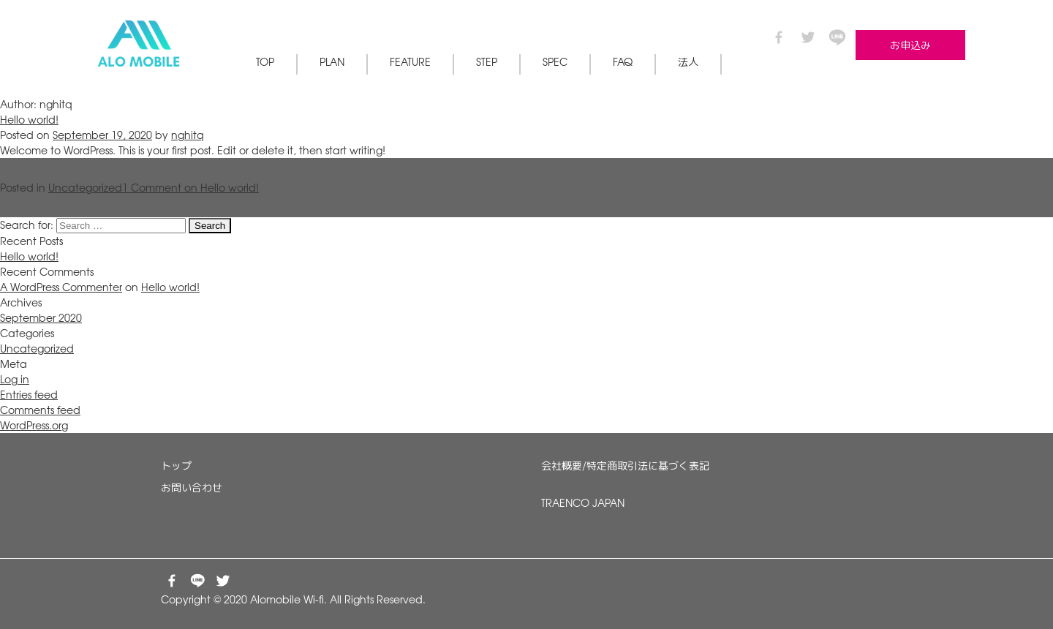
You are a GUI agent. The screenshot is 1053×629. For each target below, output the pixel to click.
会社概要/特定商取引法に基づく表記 (625, 465)
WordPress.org (34, 425)
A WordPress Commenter (61, 286)
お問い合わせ (191, 487)
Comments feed (40, 409)
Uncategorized (85, 187)
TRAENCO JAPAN (582, 502)
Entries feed (29, 394)
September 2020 (41, 317)
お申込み (910, 44)
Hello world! (29, 119)
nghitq (187, 134)
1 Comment (190, 187)
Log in (14, 379)
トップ (176, 465)
